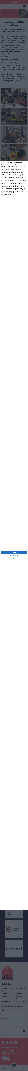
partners (9, 164)
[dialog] (14, 535)
